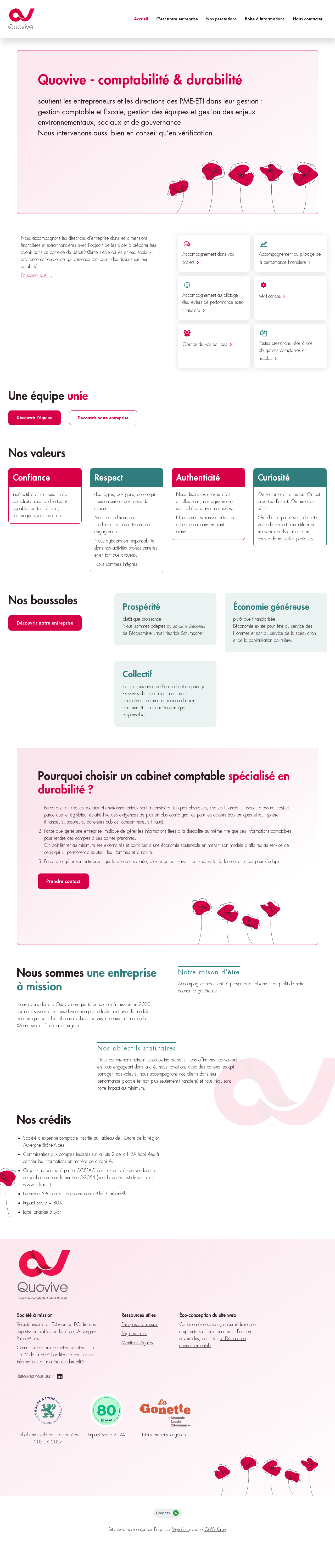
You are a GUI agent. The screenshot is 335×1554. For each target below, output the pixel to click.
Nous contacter (307, 18)
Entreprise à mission (139, 1324)
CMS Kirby (215, 1529)
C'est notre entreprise (177, 18)
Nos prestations (221, 18)
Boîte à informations (264, 18)
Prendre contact (63, 881)
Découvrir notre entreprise (103, 417)
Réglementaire (134, 1333)
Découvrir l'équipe (34, 417)
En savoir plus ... (36, 275)
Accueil (141, 18)
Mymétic (180, 1529)
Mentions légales (137, 1343)
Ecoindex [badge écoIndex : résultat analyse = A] (167, 1513)
